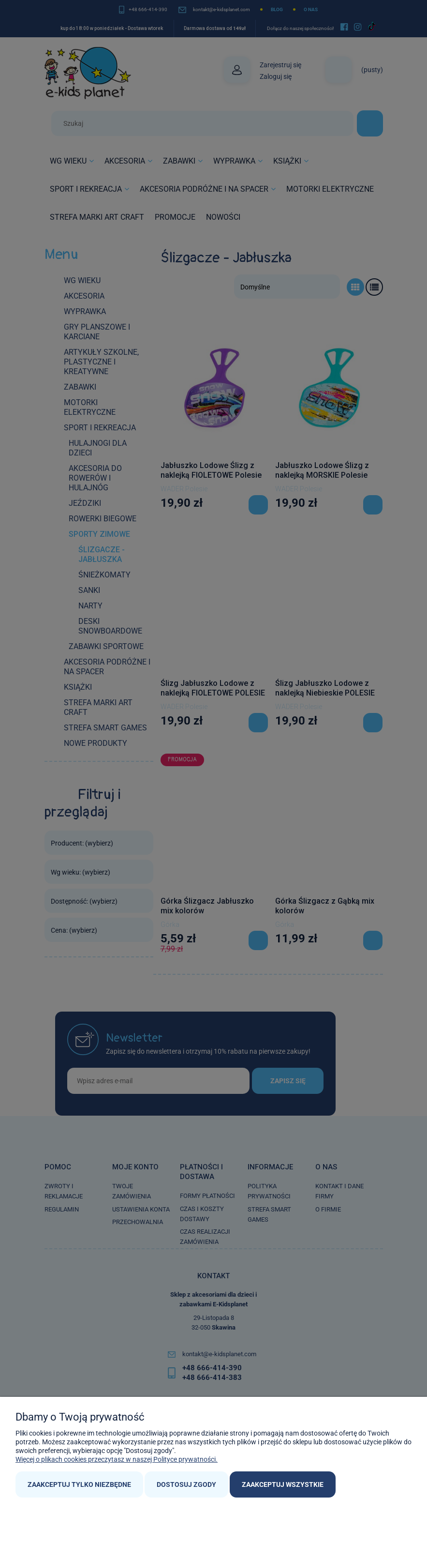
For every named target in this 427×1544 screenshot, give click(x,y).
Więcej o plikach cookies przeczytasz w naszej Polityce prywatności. (116, 1459)
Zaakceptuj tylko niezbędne (79, 1484)
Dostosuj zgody (186, 1484)
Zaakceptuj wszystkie (283, 1484)
